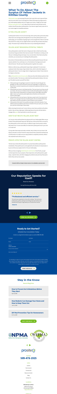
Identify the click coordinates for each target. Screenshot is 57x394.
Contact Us (28, 378)
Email (30, 241)
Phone (10, 241)
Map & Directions (28, 389)
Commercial (28, 370)
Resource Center (28, 373)
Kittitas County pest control (15, 24)
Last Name (31, 238)
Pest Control (28, 368)
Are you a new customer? (13, 248)
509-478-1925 (29, 358)
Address (10, 245)
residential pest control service (28, 151)
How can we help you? (13, 252)
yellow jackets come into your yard (19, 76)
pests (16, 112)
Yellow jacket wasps (13, 18)
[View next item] (30, 213)
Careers (28, 365)
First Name (11, 238)
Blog (28, 375)
